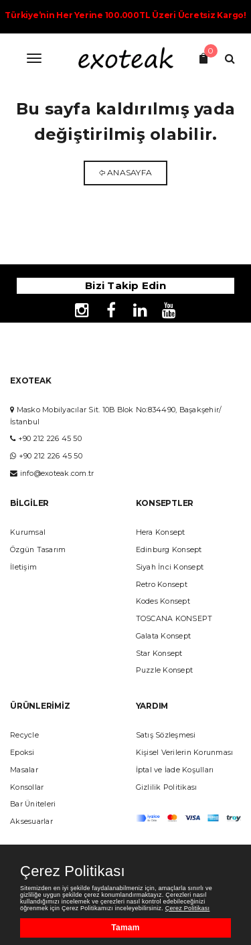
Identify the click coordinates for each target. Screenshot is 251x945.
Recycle (24, 735)
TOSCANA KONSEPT (174, 618)
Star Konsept (159, 653)
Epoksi (22, 752)
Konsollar (27, 787)
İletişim (23, 567)
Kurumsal (28, 532)
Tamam (125, 927)
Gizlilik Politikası (166, 787)
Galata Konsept (163, 636)
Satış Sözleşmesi (166, 735)
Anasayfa (129, 172)
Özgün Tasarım (38, 549)
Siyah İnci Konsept (170, 567)
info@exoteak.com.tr (57, 473)
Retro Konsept (161, 584)
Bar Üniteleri (33, 804)
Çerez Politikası (72, 871)
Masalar (24, 770)
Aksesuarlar (31, 821)
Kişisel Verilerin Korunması (185, 752)
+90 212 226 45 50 (50, 438)
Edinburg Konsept (169, 549)
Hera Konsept (160, 532)
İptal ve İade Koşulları (175, 770)
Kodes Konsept (163, 601)
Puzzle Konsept (164, 670)
